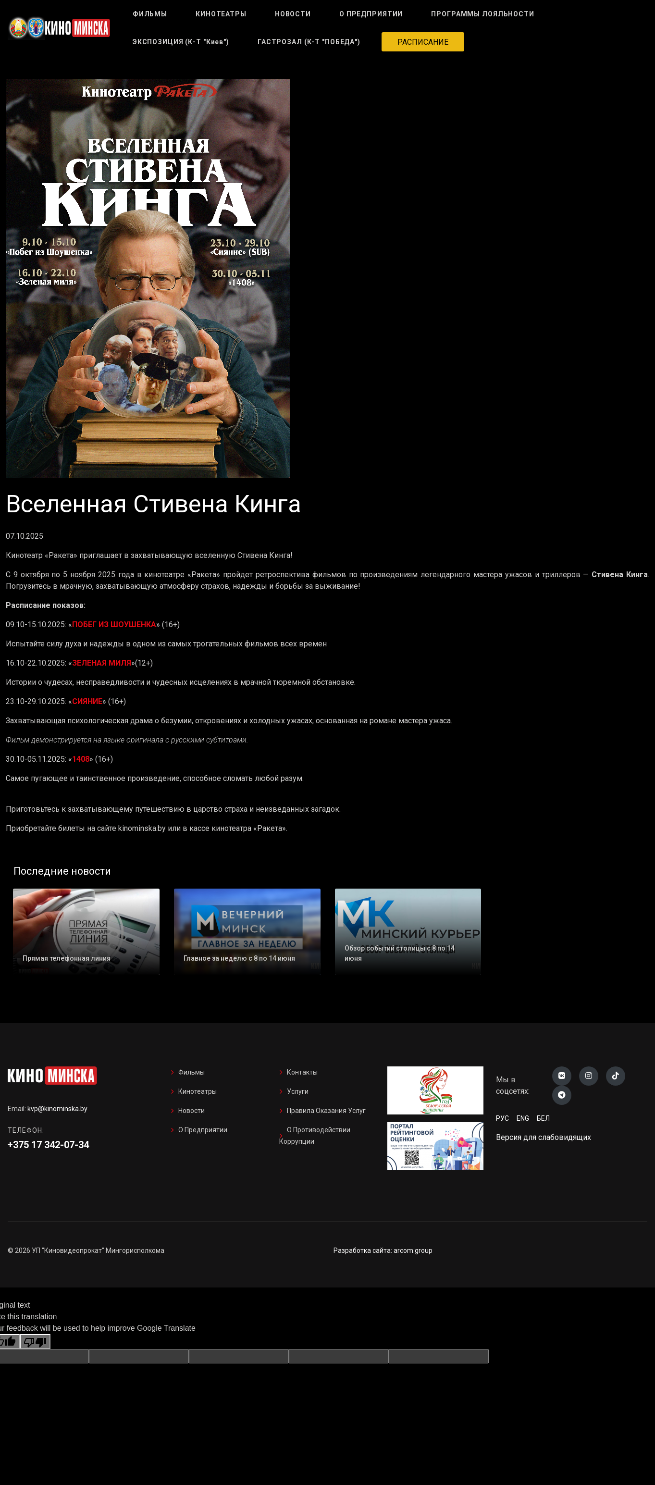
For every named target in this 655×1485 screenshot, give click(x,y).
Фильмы (191, 1072)
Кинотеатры (197, 1091)
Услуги (298, 1091)
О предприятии (202, 1130)
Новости (191, 1110)
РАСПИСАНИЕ (422, 42)
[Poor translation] (35, 1341)
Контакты (302, 1072)
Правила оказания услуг (326, 1110)
